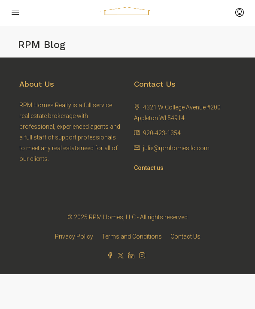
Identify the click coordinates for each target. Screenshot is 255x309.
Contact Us (185, 236)
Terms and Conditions (132, 236)
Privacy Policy (74, 236)
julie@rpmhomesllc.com (176, 148)
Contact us (149, 167)
